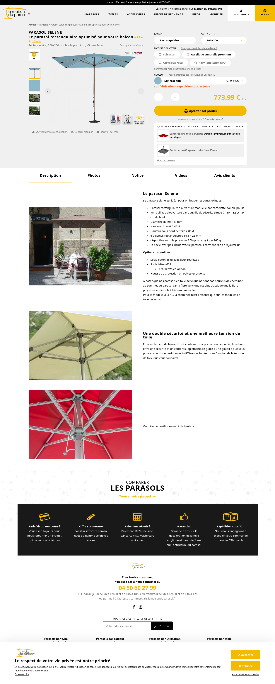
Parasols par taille (219, 639)
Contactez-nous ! (213, 119)
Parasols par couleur (110, 639)
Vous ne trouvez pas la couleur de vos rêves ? (191, 74)
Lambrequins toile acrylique (186, 133)
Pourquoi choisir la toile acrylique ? (199, 48)
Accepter (245, 655)
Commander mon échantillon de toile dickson (177, 68)
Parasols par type (56, 639)
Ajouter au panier (200, 111)
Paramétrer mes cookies (245, 674)
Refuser (245, 666)
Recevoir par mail (108, 131)
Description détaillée (131, 45)
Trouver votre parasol (137, 496)
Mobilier (216, 14)
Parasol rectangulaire (164, 208)
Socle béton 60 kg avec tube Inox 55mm (193, 150)
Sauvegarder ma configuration (49, 131)
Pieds (196, 14)
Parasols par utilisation (165, 639)
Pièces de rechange (168, 14)
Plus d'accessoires (166, 160)
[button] (50, 175)
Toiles (113, 14)
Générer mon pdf (82, 131)
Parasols (92, 14)
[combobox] (175, 40)
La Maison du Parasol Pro (206, 9)
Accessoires (136, 14)
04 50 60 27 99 (137, 588)
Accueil (33, 24)
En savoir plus (22, 674)
